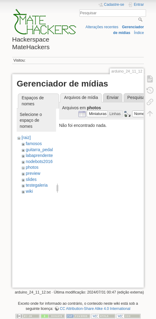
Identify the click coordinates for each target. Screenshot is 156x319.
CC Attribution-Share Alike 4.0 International (95, 309)
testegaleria (37, 185)
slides (31, 179)
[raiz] (26, 137)
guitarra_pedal (39, 149)
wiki (29, 191)
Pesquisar (141, 19)
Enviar (113, 97)
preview (33, 173)
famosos (34, 143)
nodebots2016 (39, 161)
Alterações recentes (101, 27)
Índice (139, 33)
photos (32, 167)
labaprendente (39, 155)
